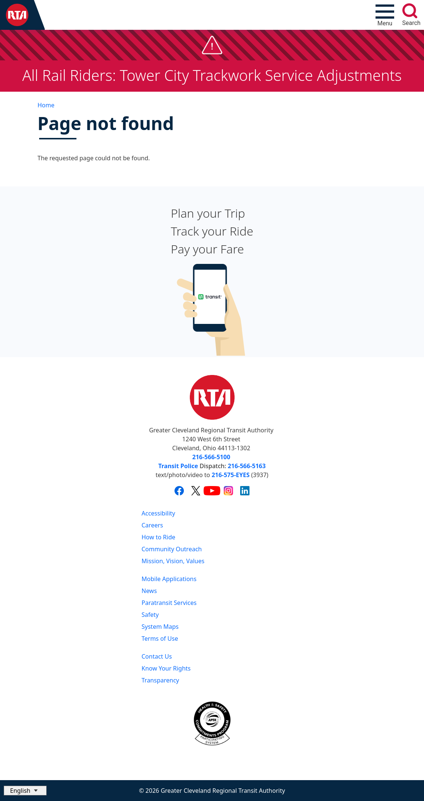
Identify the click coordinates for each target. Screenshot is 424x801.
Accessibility (158, 513)
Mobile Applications (169, 579)
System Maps (160, 626)
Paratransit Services (169, 603)
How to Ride (159, 537)
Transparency (160, 680)
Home (46, 105)
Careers (152, 525)
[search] (409, 10)
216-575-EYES (230, 475)
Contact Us (157, 656)
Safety (150, 615)
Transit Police (178, 466)
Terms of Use (160, 638)
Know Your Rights (166, 668)
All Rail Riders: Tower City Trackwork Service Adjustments (212, 75)
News (149, 591)
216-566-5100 (211, 457)
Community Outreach (172, 549)
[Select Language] (25, 790)
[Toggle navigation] (385, 15)
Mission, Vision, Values (173, 561)
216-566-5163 (247, 466)
